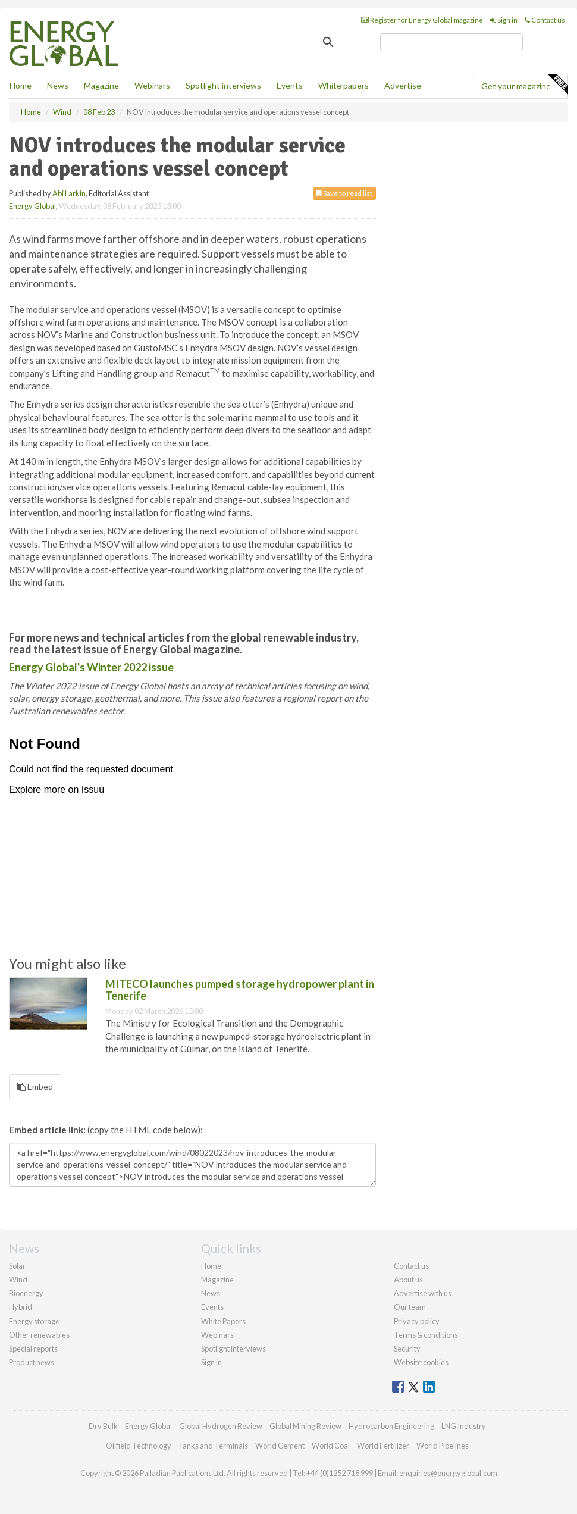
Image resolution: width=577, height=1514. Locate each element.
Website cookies (421, 1362)
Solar (17, 1266)
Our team (410, 1307)
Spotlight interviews (223, 85)
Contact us (545, 20)
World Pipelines (442, 1445)
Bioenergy (26, 1293)
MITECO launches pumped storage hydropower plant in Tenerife (239, 989)
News (210, 1293)
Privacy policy (417, 1321)
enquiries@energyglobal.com (448, 1473)
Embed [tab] (35, 1086)
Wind (18, 1279)
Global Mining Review (305, 1426)
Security (407, 1348)
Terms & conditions (426, 1335)
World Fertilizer (383, 1445)
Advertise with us (422, 1293)
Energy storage (34, 1321)
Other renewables (39, 1335)
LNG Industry (463, 1426)
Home (21, 85)
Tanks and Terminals (213, 1445)
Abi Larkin (69, 193)
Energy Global (32, 206)
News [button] (57, 85)
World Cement (280, 1445)
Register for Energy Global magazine (422, 20)
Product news (31, 1362)
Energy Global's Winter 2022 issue (91, 667)
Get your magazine (524, 84)
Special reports (33, 1348)
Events (290, 85)
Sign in (504, 20)
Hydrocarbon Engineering (391, 1426)
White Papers (223, 1321)
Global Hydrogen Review (220, 1426)
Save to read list (344, 193)
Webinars (152, 85)
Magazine (101, 85)
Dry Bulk (103, 1426)
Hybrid (20, 1307)
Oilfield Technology (138, 1445)
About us (408, 1279)
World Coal (331, 1445)
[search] (451, 42)
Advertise (402, 85)
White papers (343, 85)
